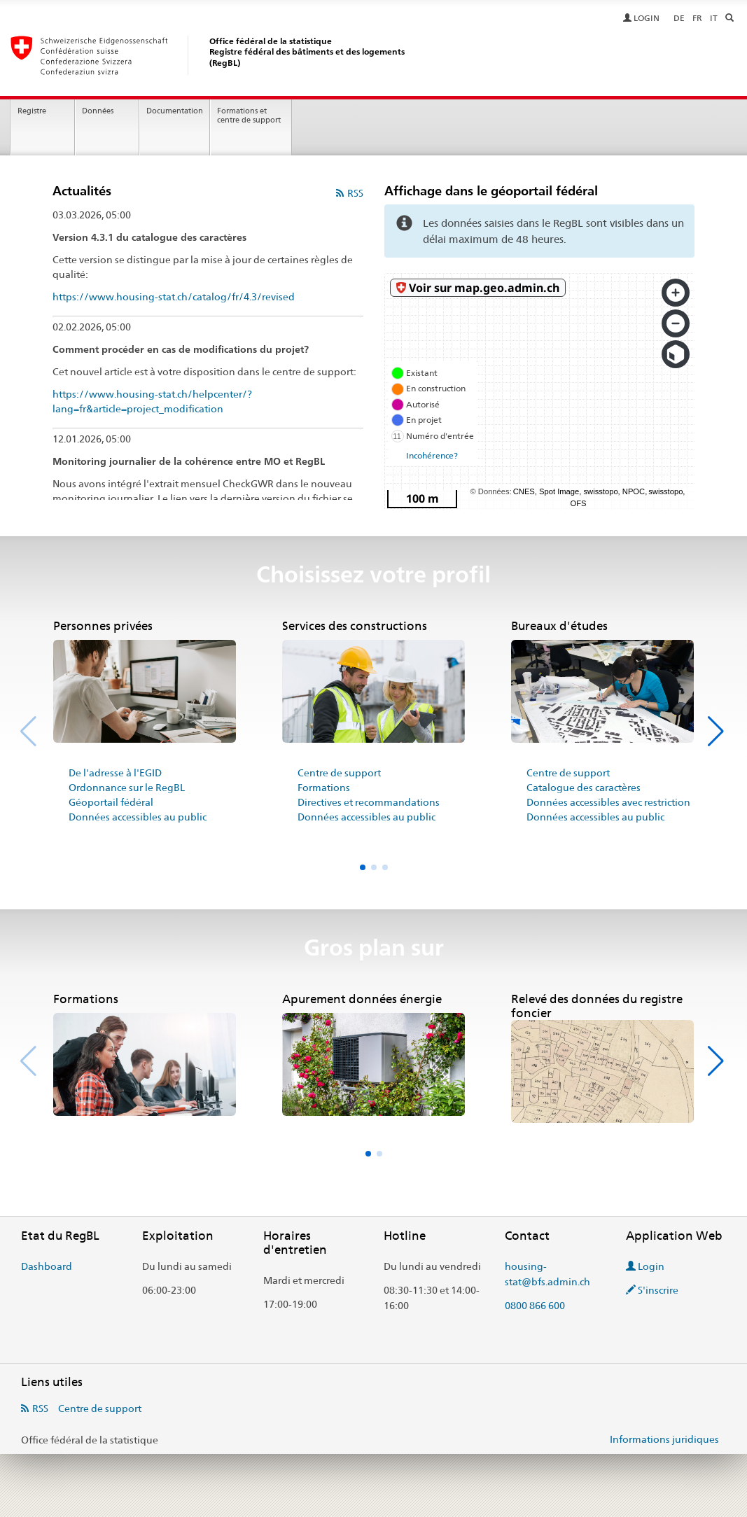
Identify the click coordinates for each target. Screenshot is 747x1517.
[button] (717, 731)
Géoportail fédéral (111, 802)
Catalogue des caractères (583, 787)
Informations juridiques (664, 1439)
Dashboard (46, 1266)
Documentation (174, 111)
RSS (355, 193)
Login (645, 1266)
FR (697, 18)
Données (97, 111)
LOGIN (642, 18)
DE (679, 18)
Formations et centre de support (249, 115)
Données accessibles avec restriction (608, 802)
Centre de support (339, 772)
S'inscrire (652, 1290)
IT (714, 18)
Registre (32, 111)
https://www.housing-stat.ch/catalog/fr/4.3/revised (174, 296)
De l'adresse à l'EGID (115, 772)
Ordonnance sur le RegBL (127, 787)
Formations (324, 787)
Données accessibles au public (138, 817)
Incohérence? (432, 456)
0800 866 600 (535, 1305)
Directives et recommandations (369, 802)
